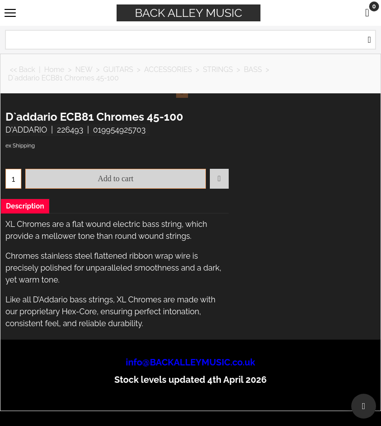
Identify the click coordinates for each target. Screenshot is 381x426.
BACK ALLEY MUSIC (188, 12)
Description (25, 206)
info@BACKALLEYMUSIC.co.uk (190, 362)
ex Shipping (20, 145)
